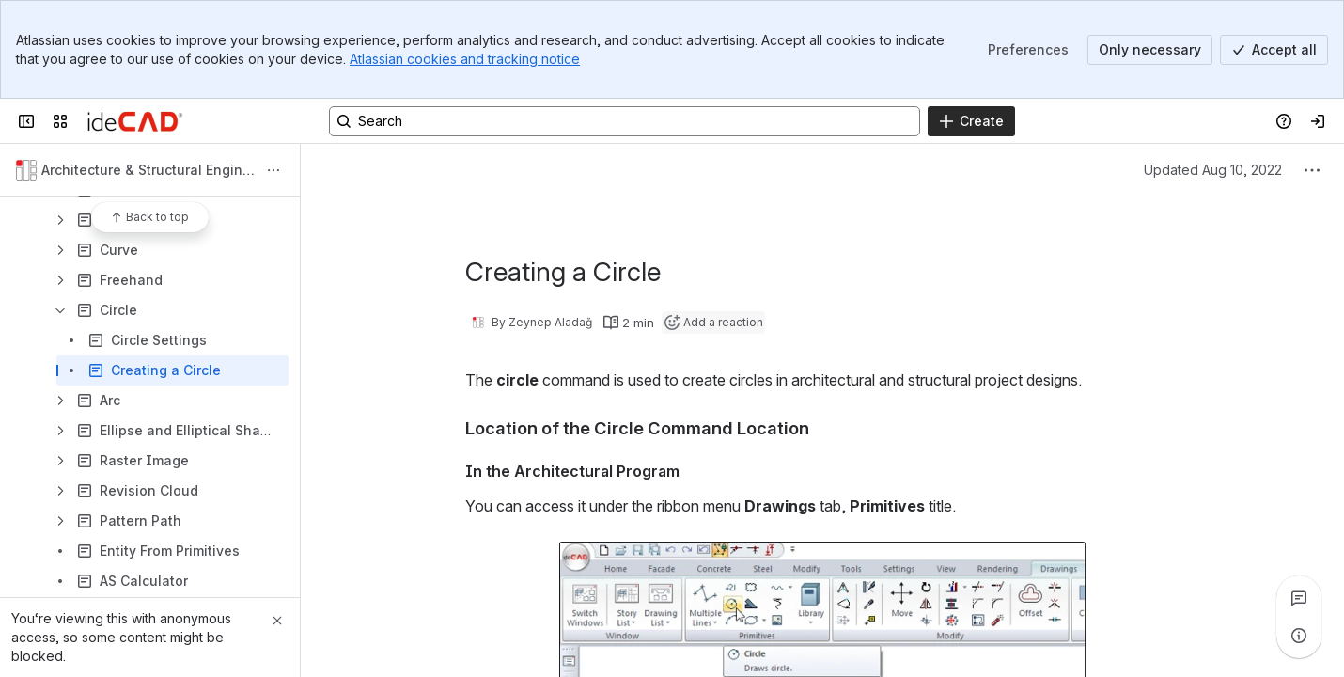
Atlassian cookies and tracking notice (465, 59)
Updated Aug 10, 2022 (1213, 170)
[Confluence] (135, 121)
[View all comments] (1299, 598)
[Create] (971, 121)
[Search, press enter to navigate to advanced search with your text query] (624, 121)
